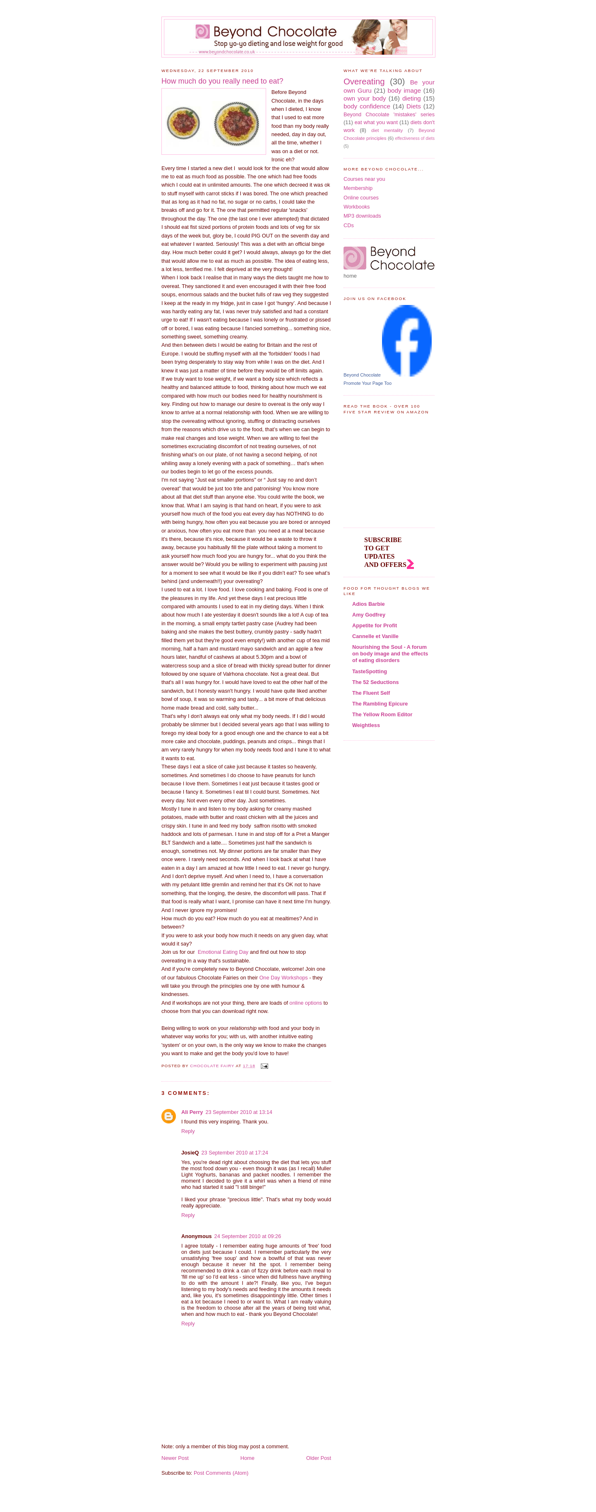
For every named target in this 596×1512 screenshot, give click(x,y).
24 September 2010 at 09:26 (247, 1236)
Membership (358, 188)
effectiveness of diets (415, 138)
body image (404, 90)
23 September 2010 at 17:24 (234, 1153)
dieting (411, 98)
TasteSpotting (369, 671)
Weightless (366, 725)
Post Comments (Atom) (221, 1473)
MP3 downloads (362, 216)
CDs (349, 225)
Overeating (364, 81)
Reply (188, 1131)
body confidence (367, 106)
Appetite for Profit (374, 625)
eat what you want (376, 122)
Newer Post (175, 1458)
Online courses (361, 197)
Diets (413, 106)
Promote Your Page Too (368, 383)
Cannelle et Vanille (375, 636)
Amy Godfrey (368, 615)
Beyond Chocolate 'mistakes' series (389, 114)
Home (247, 1458)
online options (305, 1003)
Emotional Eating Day (223, 952)
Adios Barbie (368, 604)
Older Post (318, 1458)
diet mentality (387, 130)
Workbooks (357, 207)
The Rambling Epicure (380, 704)
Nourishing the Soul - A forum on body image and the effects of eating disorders (390, 653)
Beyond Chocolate (362, 374)
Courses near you (364, 179)
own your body (365, 98)
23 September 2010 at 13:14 (238, 1112)
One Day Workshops (283, 977)
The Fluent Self (371, 693)
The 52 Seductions (375, 682)
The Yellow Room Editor (382, 714)
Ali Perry (192, 1112)
